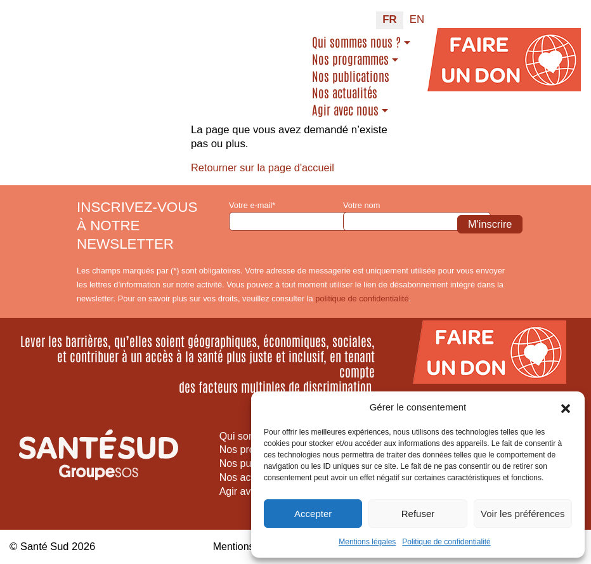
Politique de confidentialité (446, 541)
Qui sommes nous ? (356, 41)
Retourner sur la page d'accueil (264, 168)
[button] (565, 407)
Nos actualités (344, 92)
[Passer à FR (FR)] (389, 20)
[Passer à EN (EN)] (417, 20)
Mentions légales (367, 541)
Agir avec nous (345, 109)
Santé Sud (45, 547)
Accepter (313, 513)
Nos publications (350, 76)
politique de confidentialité (361, 298)
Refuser (418, 513)
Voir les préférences (523, 513)
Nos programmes (350, 59)
